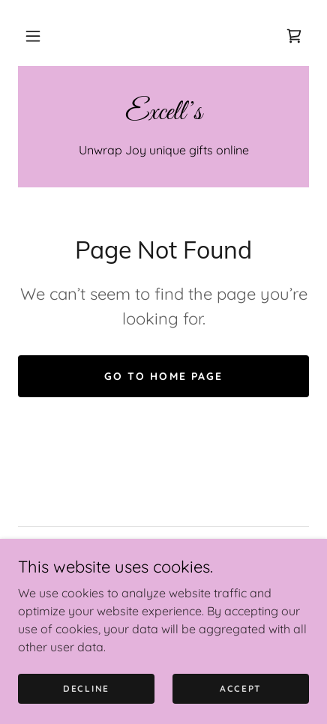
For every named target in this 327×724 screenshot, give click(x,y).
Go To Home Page (163, 376)
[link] (294, 36)
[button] (33, 36)
